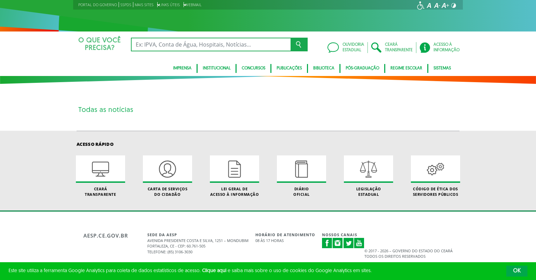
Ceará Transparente (100, 175)
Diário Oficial (301, 175)
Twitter (349, 243)
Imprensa (182, 68)
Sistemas (442, 68)
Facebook (327, 243)
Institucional (216, 68)
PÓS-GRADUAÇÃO (362, 68)
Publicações (289, 68)
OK (517, 271)
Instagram (338, 243)
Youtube (359, 243)
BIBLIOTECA (323, 68)
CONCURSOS (253, 68)
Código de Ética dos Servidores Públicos (435, 175)
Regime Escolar (406, 68)
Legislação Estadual (368, 175)
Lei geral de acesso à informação (234, 175)
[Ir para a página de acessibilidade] (421, 5)
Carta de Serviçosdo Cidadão (167, 175)
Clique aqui (214, 270)
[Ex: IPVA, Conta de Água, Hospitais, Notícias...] (211, 44)
